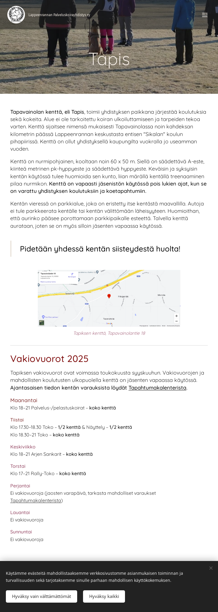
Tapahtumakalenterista (157, 387)
